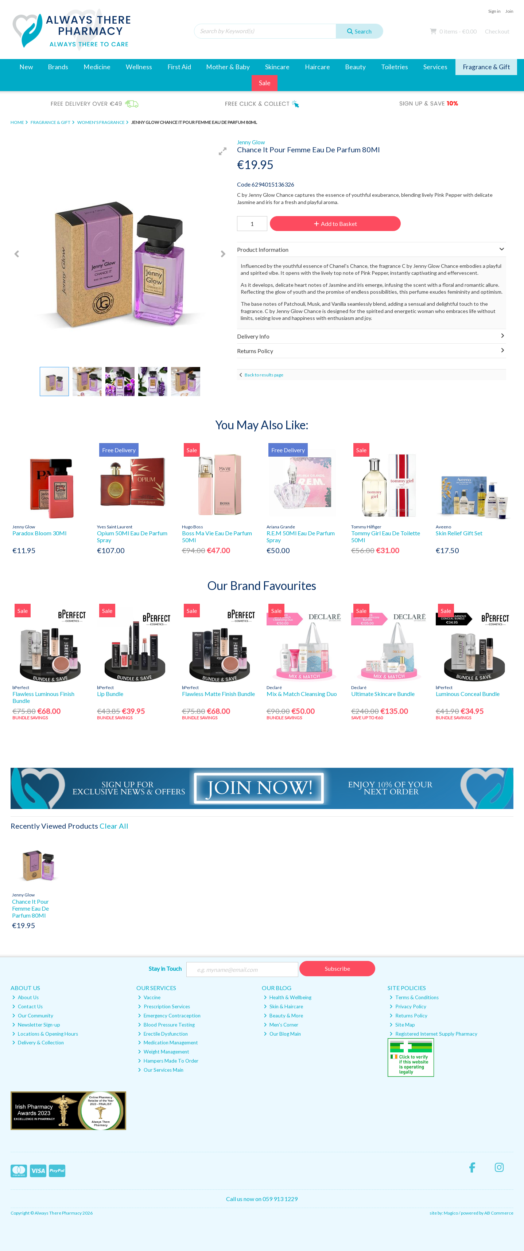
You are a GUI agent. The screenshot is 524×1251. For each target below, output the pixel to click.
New (26, 67)
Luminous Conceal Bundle (468, 693)
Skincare (277, 67)
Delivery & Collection (38, 1042)
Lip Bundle (110, 693)
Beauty (355, 67)
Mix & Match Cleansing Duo (302, 693)
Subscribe (337, 968)
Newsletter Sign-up (36, 1025)
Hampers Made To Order (168, 1061)
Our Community (32, 1016)
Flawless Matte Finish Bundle (218, 693)
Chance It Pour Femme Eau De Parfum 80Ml (30, 908)
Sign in (494, 11)
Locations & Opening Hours (45, 1034)
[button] (223, 151)
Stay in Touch (165, 968)
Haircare (317, 67)
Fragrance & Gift (486, 67)
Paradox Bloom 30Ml (39, 532)
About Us (25, 997)
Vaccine (149, 997)
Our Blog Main (282, 1034)
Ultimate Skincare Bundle (383, 693)
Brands (58, 67)
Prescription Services (164, 1006)
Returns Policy (408, 1016)
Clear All (114, 825)
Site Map (402, 1025)
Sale (265, 83)
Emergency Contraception (169, 1016)
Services (435, 67)
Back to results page (264, 375)
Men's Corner (281, 1025)
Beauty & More (283, 1016)
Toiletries (394, 67)
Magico (451, 1213)
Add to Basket (335, 223)
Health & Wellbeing (287, 997)
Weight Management (163, 1052)
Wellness (139, 67)
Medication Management (168, 1042)
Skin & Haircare (283, 1006)
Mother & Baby (228, 67)
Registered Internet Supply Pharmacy (433, 1034)
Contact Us (27, 1006)
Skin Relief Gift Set (459, 532)
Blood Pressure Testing (166, 1025)
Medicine (97, 67)
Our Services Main (160, 1070)
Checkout (497, 31)
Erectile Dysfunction (163, 1034)
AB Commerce (498, 1213)
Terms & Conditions (414, 997)
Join (509, 11)
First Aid (179, 67)
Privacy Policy (407, 1006)
